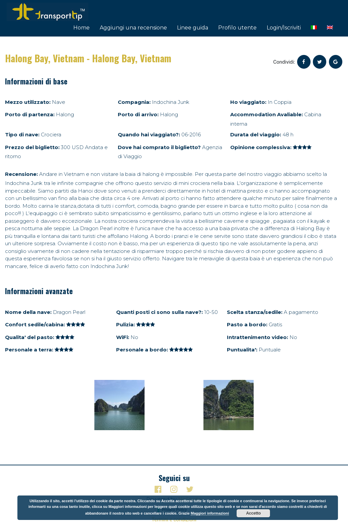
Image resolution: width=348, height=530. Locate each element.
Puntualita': (242, 349)
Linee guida (192, 27)
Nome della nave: (28, 312)
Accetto (253, 513)
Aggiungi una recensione (133, 27)
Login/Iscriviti (284, 27)
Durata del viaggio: (255, 134)
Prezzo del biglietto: (32, 147)
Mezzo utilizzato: (28, 102)
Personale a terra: (29, 349)
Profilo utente (237, 27)
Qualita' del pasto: (29, 337)
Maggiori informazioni (210, 513)
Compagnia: (134, 102)
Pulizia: (125, 324)
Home (81, 27)
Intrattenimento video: (257, 337)
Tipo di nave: (22, 134)
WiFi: (122, 337)
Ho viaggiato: (248, 102)
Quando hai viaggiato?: (149, 134)
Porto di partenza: (30, 114)
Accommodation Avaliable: (266, 114)
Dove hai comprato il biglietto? (159, 147)
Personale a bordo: (142, 349)
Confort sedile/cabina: (35, 324)
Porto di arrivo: (138, 114)
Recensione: (21, 174)
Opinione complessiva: (260, 147)
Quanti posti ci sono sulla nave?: (159, 312)
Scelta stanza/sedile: (254, 312)
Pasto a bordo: (247, 324)
